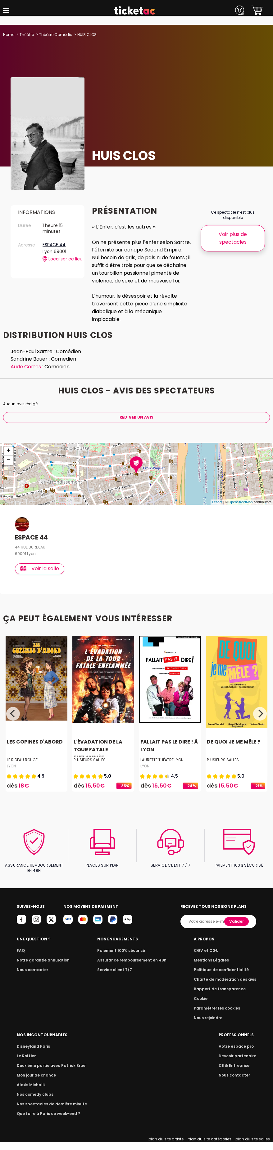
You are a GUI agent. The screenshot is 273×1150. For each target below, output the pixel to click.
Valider (237, 929)
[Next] (260, 721)
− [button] (9, 468)
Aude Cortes (26, 374)
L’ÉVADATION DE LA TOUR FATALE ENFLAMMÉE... (97, 757)
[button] (6, 10)
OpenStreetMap (241, 510)
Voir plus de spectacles (233, 238)
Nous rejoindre (211, 1025)
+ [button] (9, 459)
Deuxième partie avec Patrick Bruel (50, 1073)
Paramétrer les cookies (219, 1016)
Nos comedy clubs (34, 1102)
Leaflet (217, 510)
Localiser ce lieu (60, 259)
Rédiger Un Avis (136, 425)
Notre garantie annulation (41, 967)
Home (8, 34)
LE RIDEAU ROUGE (22, 767)
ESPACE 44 (54, 245)
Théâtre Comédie (55, 34)
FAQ (20, 958)
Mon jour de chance (35, 1083)
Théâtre (27, 34)
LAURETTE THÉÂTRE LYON (162, 767)
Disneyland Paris (32, 1054)
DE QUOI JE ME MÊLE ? (233, 749)
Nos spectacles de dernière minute (50, 1111)
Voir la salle (40, 576)
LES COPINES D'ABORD (34, 749)
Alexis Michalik (31, 1092)
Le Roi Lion (26, 1063)
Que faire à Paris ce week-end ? (46, 1121)
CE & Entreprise (235, 1073)
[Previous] (13, 721)
